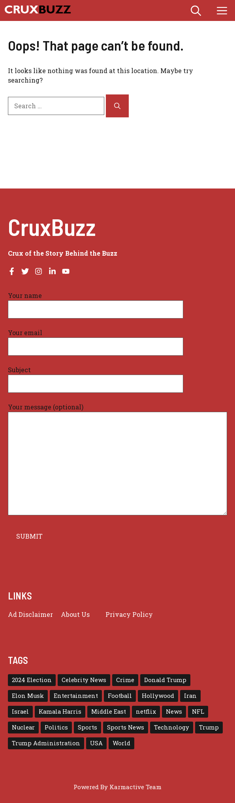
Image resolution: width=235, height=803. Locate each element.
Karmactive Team (135, 787)
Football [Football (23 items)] (120, 695)
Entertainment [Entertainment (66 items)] (76, 695)
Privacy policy (129, 614)
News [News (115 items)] (174, 711)
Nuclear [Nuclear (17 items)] (23, 727)
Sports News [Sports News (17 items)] (125, 727)
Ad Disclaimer (30, 614)
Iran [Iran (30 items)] (190, 695)
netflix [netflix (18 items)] (146, 711)
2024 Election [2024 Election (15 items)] (32, 680)
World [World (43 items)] (121, 743)
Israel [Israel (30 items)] (20, 711)
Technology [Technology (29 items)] (171, 727)
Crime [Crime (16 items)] (125, 680)
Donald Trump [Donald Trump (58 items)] (165, 680)
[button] (196, 10)
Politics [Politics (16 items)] (56, 727)
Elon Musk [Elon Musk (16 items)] (28, 695)
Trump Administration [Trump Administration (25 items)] (46, 743)
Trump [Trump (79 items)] (209, 727)
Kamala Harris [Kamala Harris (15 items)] (60, 711)
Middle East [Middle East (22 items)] (108, 711)
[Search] (117, 105)
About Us (75, 614)
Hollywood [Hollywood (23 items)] (158, 695)
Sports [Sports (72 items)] (87, 727)
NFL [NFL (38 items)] (198, 711)
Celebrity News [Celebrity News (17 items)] (84, 680)
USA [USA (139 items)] (96, 743)
